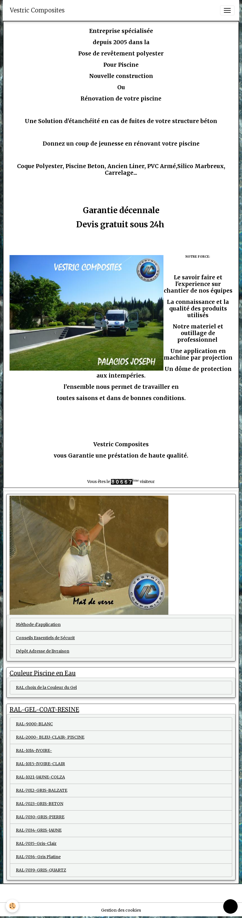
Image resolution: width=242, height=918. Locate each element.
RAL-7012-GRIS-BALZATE (41, 790)
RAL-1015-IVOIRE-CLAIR (40, 763)
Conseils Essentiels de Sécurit (45, 637)
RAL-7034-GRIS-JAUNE (39, 830)
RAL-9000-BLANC (34, 723)
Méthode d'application (38, 624)
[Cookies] (12, 906)
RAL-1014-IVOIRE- (34, 750)
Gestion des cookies (121, 910)
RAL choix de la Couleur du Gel (46, 687)
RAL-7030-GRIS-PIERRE (40, 816)
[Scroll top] (230, 906)
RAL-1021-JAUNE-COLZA (40, 777)
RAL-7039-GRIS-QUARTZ (41, 870)
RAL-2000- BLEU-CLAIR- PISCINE (50, 737)
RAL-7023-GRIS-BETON (39, 803)
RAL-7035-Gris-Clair (36, 843)
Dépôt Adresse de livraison (42, 651)
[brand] (37, 10)
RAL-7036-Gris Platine (38, 856)
